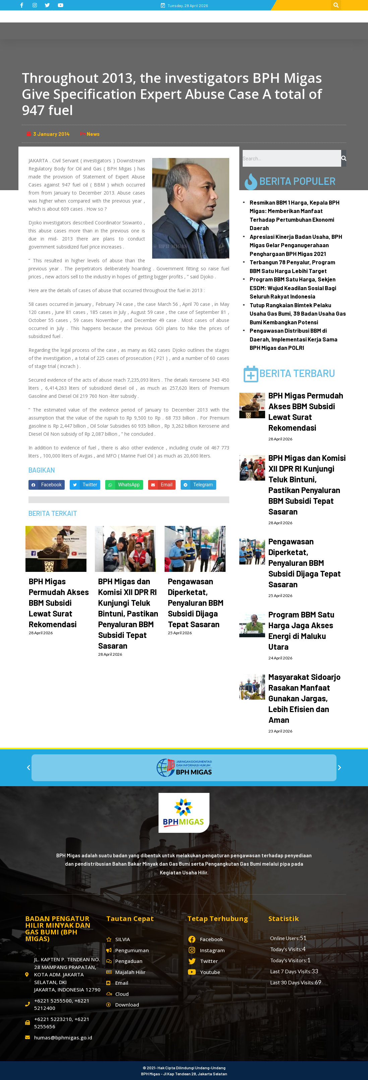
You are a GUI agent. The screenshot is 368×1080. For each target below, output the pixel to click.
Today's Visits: (286, 949)
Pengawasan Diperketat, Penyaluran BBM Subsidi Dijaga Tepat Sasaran (196, 602)
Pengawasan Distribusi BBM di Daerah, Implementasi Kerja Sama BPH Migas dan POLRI (294, 339)
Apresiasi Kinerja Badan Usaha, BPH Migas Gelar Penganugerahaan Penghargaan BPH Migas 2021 (296, 245)
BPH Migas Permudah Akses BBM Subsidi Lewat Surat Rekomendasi (59, 602)
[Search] (343, 158)
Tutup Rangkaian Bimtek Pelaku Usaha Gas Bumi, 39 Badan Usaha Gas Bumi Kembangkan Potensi (298, 313)
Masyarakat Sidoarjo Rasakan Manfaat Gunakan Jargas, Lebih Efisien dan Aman (304, 698)
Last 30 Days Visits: (292, 982)
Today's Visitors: (288, 960)
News (93, 134)
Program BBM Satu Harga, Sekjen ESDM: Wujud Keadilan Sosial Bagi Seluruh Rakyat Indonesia (293, 288)
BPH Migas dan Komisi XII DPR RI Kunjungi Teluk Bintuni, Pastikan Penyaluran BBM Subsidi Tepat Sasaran (128, 613)
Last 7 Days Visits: (291, 971)
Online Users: (285, 938)
